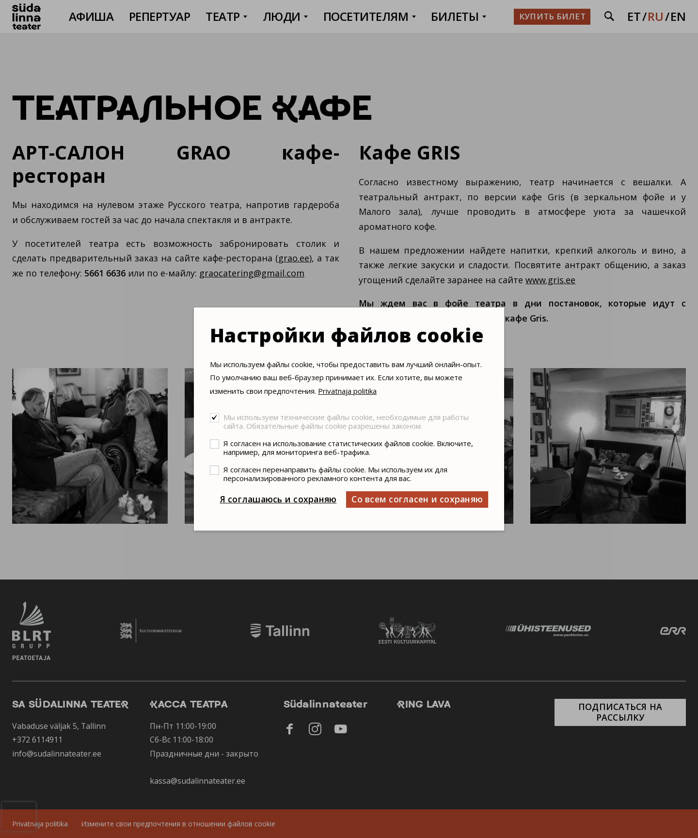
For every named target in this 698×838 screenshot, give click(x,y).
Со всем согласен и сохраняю (417, 499)
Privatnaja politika (347, 391)
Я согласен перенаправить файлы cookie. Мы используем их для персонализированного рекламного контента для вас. (335, 474)
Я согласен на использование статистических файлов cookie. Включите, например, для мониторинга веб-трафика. (348, 447)
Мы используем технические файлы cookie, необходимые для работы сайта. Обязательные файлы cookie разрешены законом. (346, 421)
